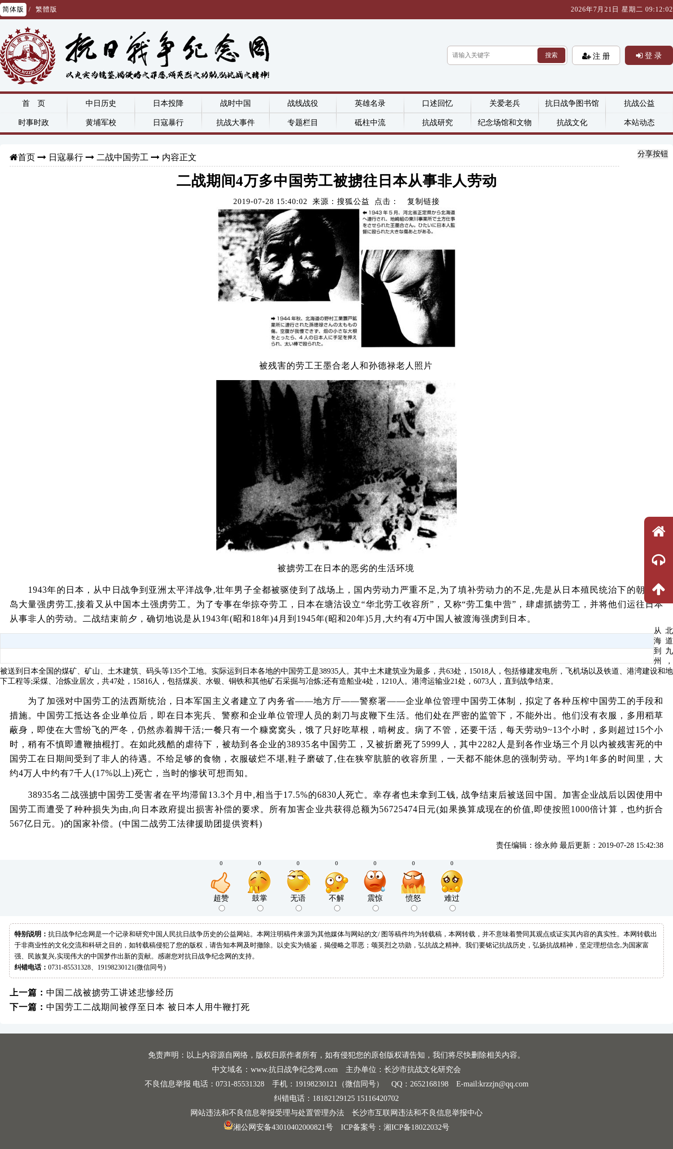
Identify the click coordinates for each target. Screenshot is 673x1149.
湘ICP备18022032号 (416, 1127)
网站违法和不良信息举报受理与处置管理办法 (267, 1113)
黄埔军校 (101, 122)
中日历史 (101, 103)
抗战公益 (639, 103)
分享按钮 (652, 154)
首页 (26, 157)
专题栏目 (302, 122)
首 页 (33, 103)
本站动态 (639, 122)
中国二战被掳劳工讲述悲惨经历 (110, 992)
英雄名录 (370, 103)
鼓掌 (259, 902)
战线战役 (302, 103)
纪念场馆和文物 (505, 122)
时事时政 (33, 122)
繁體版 (46, 9)
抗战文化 (572, 122)
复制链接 (423, 201)
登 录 (652, 55)
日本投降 (168, 103)
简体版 (13, 9)
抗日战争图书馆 (572, 103)
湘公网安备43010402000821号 (278, 1127)
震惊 (375, 902)
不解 (336, 902)
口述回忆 (437, 103)
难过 (452, 902)
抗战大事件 (235, 122)
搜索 (551, 55)
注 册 (600, 56)
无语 (298, 902)
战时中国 (235, 103)
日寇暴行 (168, 122)
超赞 (221, 902)
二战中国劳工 (123, 157)
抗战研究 (437, 122)
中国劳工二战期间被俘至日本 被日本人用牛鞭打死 (148, 1007)
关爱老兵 (504, 103)
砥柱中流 (370, 122)
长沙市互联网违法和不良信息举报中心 (417, 1113)
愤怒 (413, 902)
